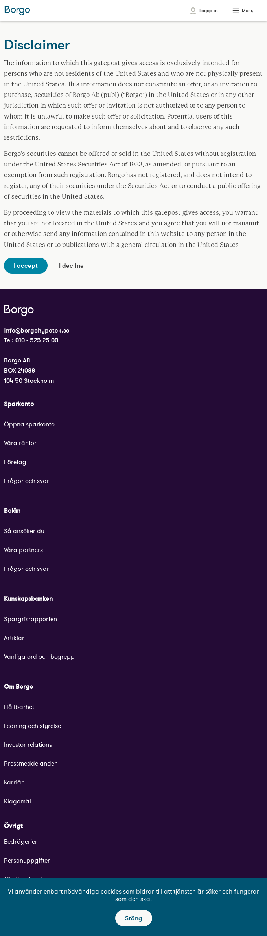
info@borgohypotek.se (37, 330)
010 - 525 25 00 (36, 340)
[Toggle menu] (237, 10)
